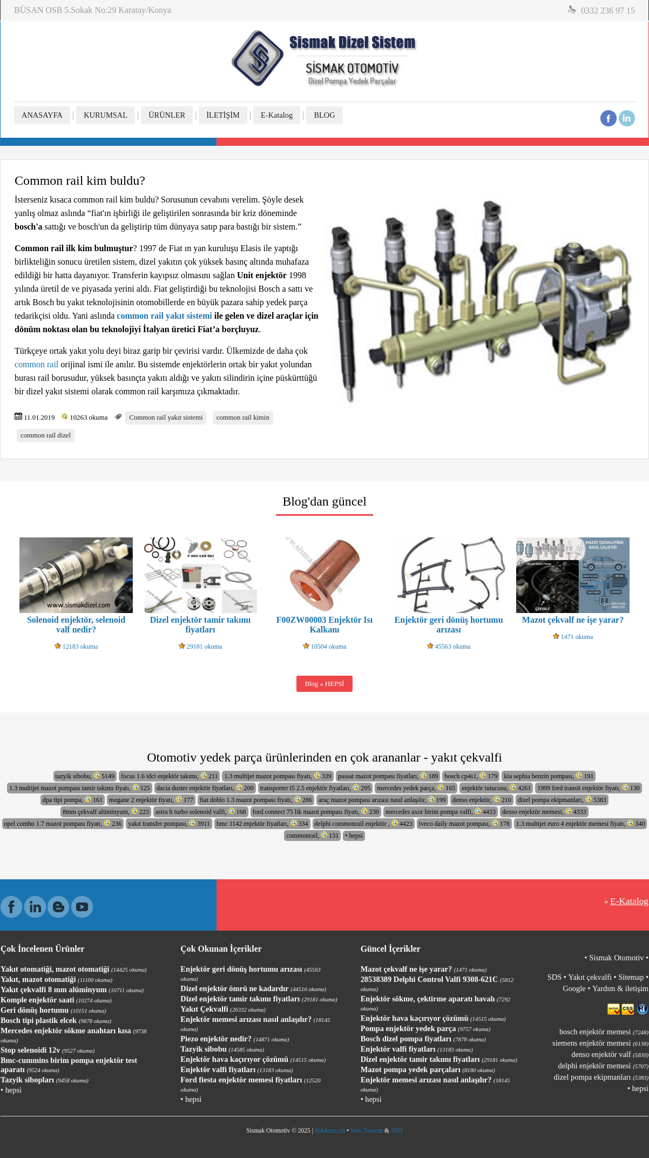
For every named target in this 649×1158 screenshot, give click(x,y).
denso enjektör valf (609, 1054)
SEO (397, 1130)
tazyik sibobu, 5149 (85, 776)
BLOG (324, 115)
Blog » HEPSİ (324, 684)
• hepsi (354, 835)
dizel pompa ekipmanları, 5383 (562, 800)
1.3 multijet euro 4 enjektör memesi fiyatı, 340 (580, 823)
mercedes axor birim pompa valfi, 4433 (441, 811)
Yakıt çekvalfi (589, 977)
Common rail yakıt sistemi (165, 417)
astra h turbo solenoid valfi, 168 (201, 811)
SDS (554, 977)
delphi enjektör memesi (603, 1065)
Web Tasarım (366, 1130)
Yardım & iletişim (620, 988)
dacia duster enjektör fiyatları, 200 (205, 788)
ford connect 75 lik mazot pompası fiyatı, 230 (316, 811)
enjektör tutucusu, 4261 (496, 788)
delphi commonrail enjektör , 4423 (364, 823)
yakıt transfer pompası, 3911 (169, 823)
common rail (36, 364)
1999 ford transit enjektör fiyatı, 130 (588, 788)
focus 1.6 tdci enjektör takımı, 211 (169, 776)
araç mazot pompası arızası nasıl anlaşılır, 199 (382, 800)
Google (574, 988)
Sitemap (631, 977)
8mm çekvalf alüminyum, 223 (106, 811)
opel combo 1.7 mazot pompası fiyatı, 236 (63, 823)
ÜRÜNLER (166, 115)
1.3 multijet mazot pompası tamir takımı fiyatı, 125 (79, 788)
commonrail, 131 (312, 835)
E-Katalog (277, 115)
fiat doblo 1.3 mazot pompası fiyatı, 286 (256, 800)
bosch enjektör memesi (603, 1031)
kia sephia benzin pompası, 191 (548, 776)
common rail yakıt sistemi (164, 315)
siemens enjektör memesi (600, 1043)
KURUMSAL (105, 115)
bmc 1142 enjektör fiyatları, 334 (262, 823)
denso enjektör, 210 (481, 800)
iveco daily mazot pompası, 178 (464, 823)
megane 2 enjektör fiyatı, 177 (151, 800)
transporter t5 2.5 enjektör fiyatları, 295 (315, 788)
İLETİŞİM (223, 115)
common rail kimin (243, 417)
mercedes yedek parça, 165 (416, 788)
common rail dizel (46, 435)
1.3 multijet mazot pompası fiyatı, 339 (278, 776)
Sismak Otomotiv (616, 957)
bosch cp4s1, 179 (470, 776)
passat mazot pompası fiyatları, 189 (388, 776)
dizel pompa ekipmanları (601, 1077)
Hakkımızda (330, 1130)
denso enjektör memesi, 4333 (544, 811)
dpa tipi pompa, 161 (73, 800)
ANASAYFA (42, 115)
